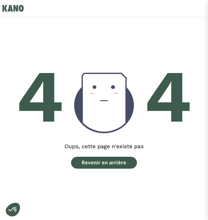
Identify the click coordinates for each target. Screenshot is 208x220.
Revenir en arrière (104, 162)
